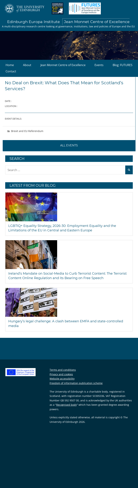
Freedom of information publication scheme (76, 383)
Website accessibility (62, 378)
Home (10, 65)
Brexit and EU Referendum (27, 131)
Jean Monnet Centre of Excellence (63, 65)
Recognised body (66, 404)
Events (99, 65)
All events (69, 145)
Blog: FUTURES (122, 65)
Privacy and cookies (61, 374)
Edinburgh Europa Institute (68, 21)
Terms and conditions (63, 369)
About (27, 65)
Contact (11, 71)
